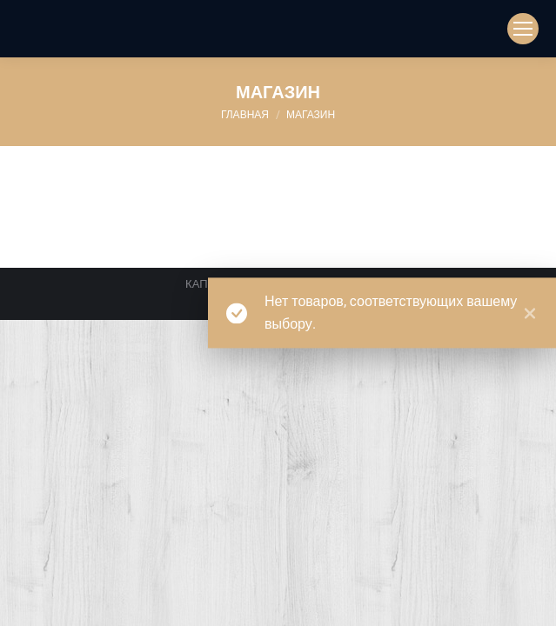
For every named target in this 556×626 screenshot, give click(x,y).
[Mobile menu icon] (523, 28)
